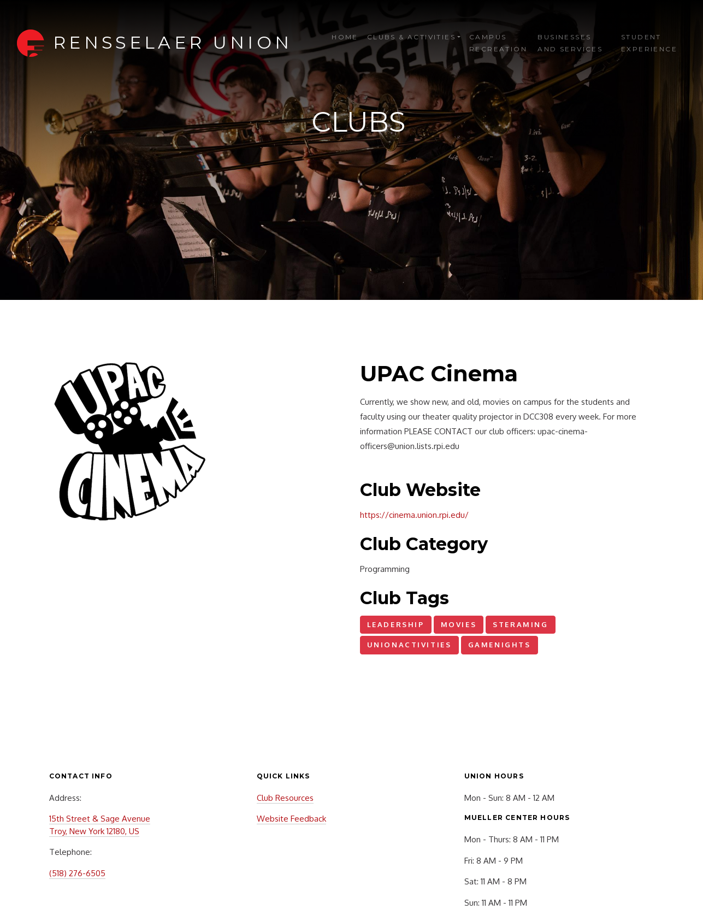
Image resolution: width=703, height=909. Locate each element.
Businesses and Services (569, 43)
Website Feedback (291, 818)
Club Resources (285, 798)
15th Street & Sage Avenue (99, 818)
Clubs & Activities (411, 37)
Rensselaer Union (172, 42)
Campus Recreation (498, 43)
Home (345, 37)
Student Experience (649, 43)
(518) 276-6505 (77, 873)
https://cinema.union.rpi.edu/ (414, 515)
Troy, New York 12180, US (94, 831)
